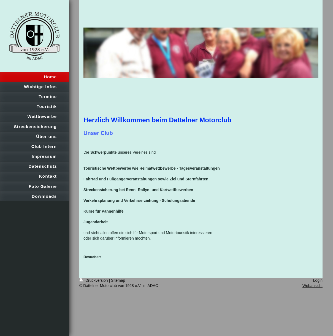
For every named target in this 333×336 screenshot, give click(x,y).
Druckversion (94, 280)
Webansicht (312, 285)
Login (318, 280)
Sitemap (118, 280)
